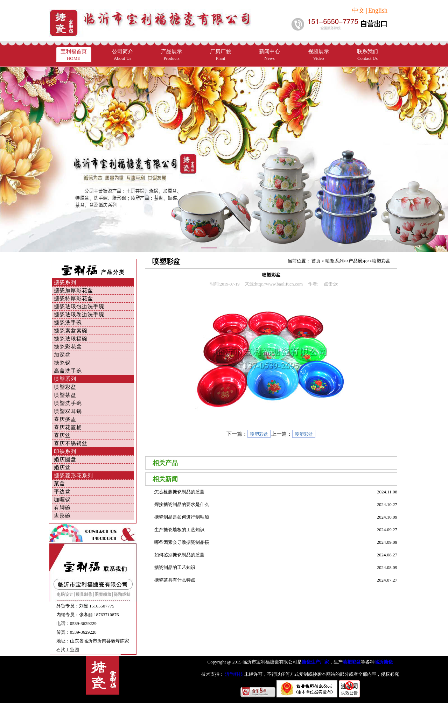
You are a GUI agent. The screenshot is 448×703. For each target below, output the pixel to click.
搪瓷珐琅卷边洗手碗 (79, 314)
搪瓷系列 (65, 282)
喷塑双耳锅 (68, 411)
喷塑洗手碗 (68, 403)
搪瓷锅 (62, 363)
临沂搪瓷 (383, 662)
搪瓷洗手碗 (68, 322)
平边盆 (62, 491)
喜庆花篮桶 (68, 427)
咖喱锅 (62, 499)
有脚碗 (62, 508)
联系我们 (367, 55)
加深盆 (62, 355)
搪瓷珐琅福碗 (71, 339)
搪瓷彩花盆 (68, 347)
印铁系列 (65, 451)
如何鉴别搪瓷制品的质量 (179, 554)
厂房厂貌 (220, 55)
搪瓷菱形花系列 (73, 475)
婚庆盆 (62, 467)
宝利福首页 (74, 55)
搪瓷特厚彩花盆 (73, 298)
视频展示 (318, 55)
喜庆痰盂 (65, 419)
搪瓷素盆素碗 (71, 330)
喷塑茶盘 (65, 395)
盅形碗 (62, 516)
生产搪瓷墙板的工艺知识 (179, 529)
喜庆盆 (62, 435)
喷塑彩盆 (65, 387)
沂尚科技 (233, 674)
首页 (316, 260)
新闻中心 (269, 55)
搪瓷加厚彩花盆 (73, 290)
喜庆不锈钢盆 (71, 443)
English (377, 10)
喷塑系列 (65, 379)
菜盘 (59, 483)
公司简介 (122, 55)
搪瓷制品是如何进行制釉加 (181, 517)
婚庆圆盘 (65, 459)
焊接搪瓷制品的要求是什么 (181, 504)
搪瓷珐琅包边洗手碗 (79, 306)
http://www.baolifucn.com (279, 284)
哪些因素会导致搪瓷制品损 (181, 542)
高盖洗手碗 (68, 371)
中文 (358, 10)
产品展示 (171, 55)
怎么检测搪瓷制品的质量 (179, 491)
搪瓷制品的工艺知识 (174, 567)
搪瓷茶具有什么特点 (174, 580)
